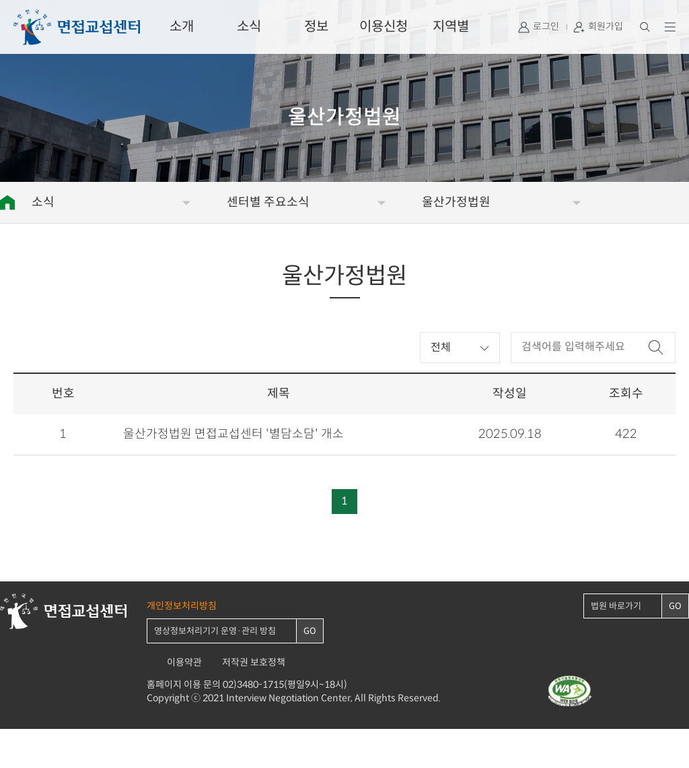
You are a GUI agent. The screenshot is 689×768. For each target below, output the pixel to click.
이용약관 (184, 662)
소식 (249, 27)
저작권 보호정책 (253, 662)
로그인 (546, 26)
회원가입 (605, 26)
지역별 (451, 27)
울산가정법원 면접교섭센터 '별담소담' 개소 (233, 434)
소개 (182, 27)
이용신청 (383, 27)
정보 (316, 27)
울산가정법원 (456, 202)
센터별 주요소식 (268, 202)
